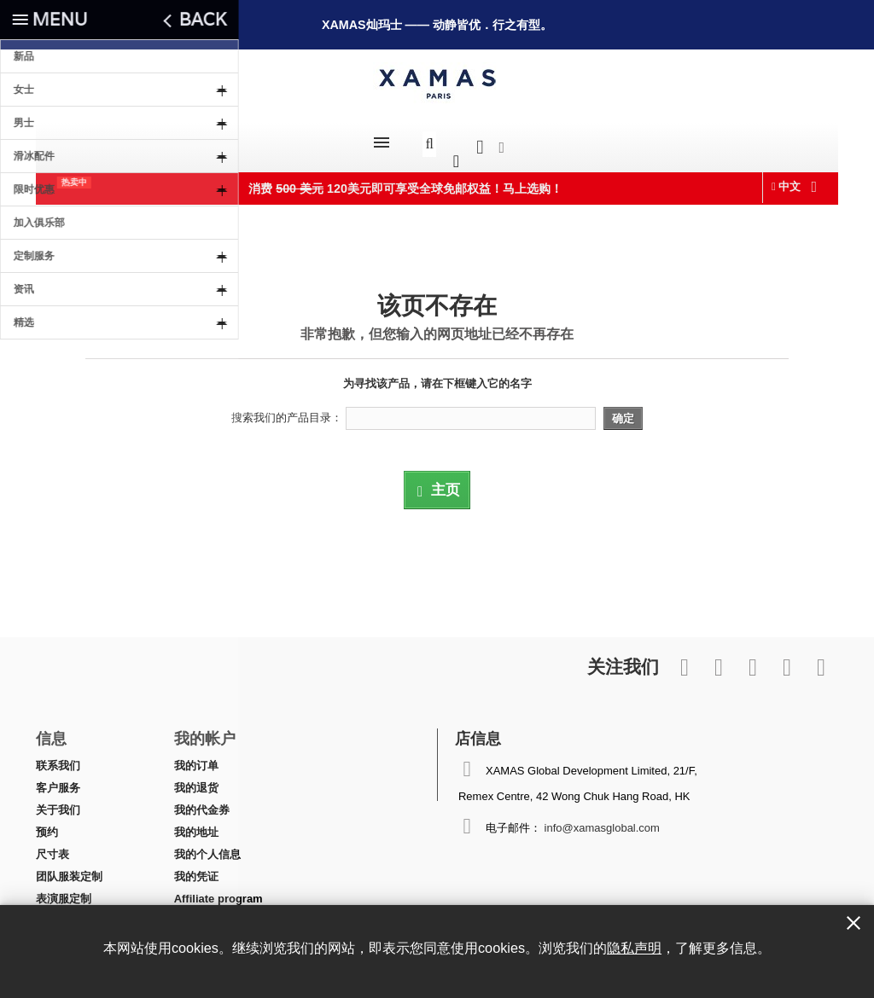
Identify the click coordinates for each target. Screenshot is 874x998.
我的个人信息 (207, 845)
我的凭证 (196, 868)
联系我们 (58, 757)
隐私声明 (634, 947)
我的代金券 (202, 801)
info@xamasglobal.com (602, 819)
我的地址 (196, 823)
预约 (47, 823)
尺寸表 (52, 845)
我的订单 (196, 757)
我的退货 (196, 779)
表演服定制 (63, 890)
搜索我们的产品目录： (286, 409)
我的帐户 (205, 729)
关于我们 (58, 801)
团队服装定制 (69, 868)
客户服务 (58, 779)
